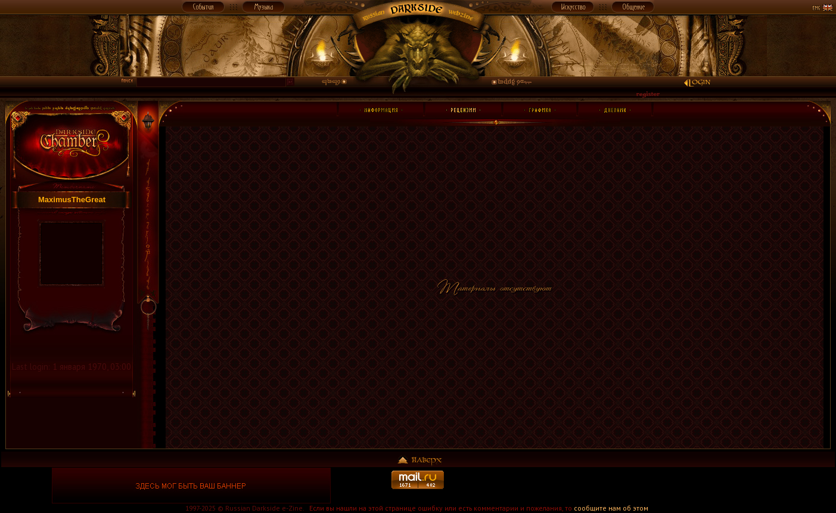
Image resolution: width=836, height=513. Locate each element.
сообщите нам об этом (611, 507)
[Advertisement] (644, 485)
